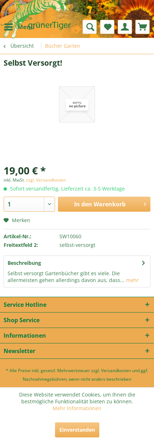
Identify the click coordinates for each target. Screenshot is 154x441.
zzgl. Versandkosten (46, 180)
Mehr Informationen (77, 408)
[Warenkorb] (142, 27)
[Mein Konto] (125, 27)
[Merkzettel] (107, 27)
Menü (19, 26)
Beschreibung (24, 262)
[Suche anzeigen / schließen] (89, 27)
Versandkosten (116, 370)
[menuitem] (19, 27)
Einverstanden (77, 429)
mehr (131, 280)
